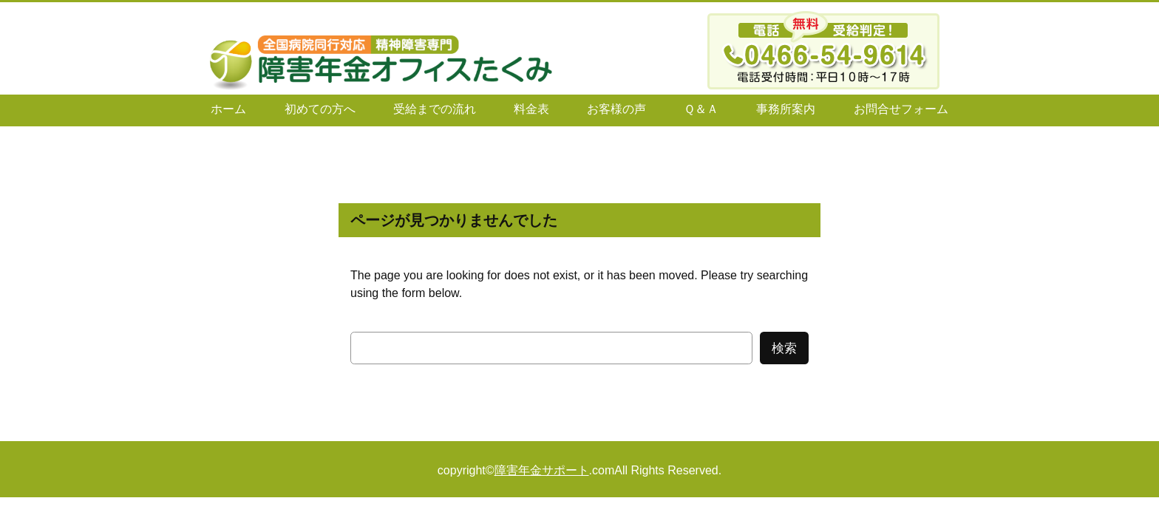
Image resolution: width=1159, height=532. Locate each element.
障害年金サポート (541, 470)
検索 (784, 348)
